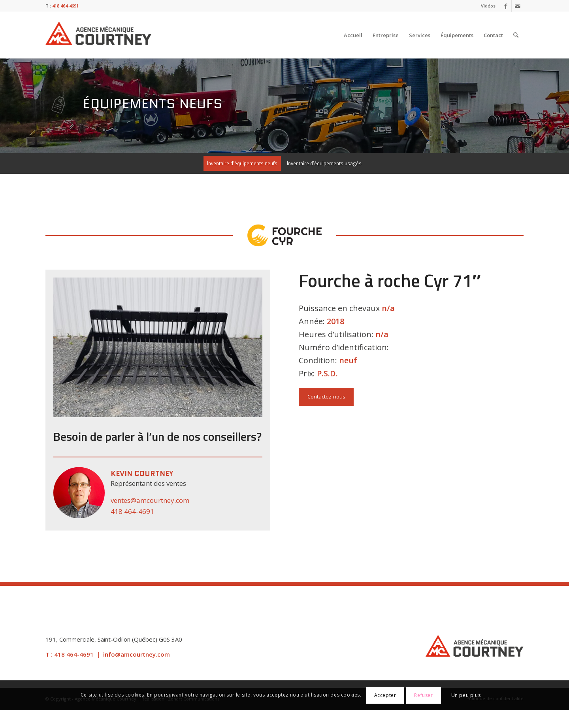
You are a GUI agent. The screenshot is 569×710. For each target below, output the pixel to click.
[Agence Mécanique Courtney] (98, 35)
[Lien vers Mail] (518, 6)
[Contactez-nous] (326, 397)
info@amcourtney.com (136, 654)
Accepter (385, 695)
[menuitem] (486, 6)
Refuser (423, 695)
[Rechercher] (516, 35)
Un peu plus (466, 695)
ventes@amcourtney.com (150, 500)
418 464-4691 (132, 511)
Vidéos (488, 6)
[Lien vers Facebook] (505, 6)
